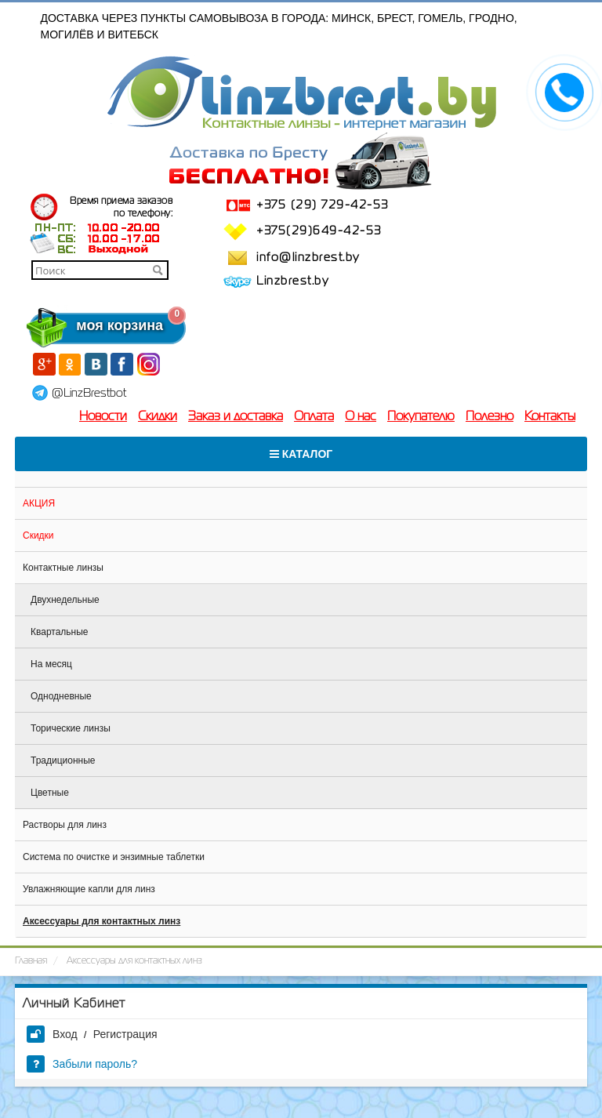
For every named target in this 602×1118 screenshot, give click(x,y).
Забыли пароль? (82, 1064)
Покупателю (421, 417)
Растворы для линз (65, 824)
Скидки (157, 417)
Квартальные (60, 631)
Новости (103, 417)
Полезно (489, 417)
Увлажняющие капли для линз (89, 889)
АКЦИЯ (39, 503)
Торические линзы (71, 728)
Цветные (50, 792)
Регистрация (125, 1034)
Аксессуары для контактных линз (101, 921)
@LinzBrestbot (89, 393)
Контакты (549, 417)
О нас (360, 417)
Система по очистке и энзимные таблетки (114, 856)
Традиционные (63, 760)
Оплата (314, 417)
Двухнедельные (65, 599)
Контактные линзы (63, 567)
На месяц (51, 664)
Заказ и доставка (235, 417)
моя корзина (88, 325)
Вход (52, 1034)
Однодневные (61, 696)
